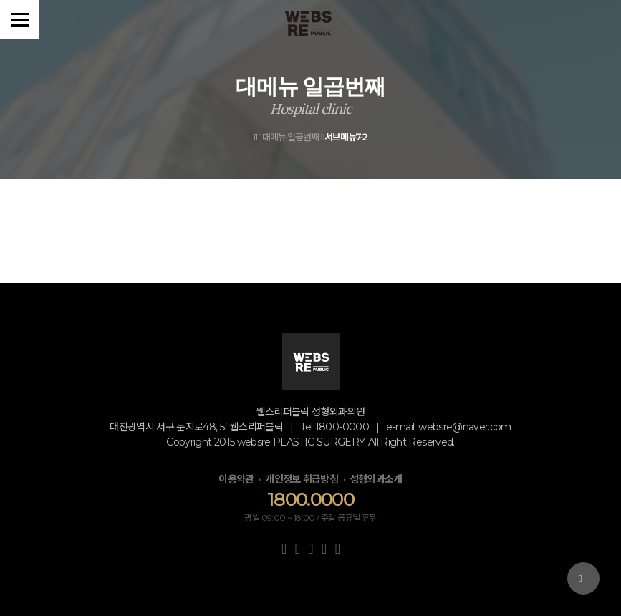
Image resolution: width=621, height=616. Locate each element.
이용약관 (236, 479)
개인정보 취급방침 (301, 479)
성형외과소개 (376, 479)
